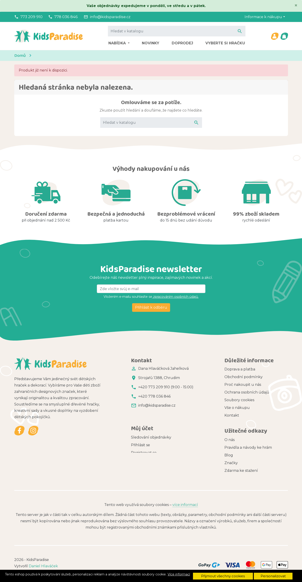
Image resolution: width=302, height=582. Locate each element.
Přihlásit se (140, 434)
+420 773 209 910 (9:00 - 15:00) (165, 387)
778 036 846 (66, 16)
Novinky (150, 43)
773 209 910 (31, 16)
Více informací (179, 574)
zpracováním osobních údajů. (175, 297)
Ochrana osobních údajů (246, 392)
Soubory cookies (239, 400)
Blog (228, 453)
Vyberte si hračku (225, 43)
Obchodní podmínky (243, 377)
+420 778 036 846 (154, 396)
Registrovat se (144, 442)
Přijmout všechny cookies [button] (223, 576)
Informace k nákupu (263, 17)
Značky (231, 460)
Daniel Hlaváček (43, 564)
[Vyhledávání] (176, 31)
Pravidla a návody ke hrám (248, 445)
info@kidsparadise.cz (110, 16)
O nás (229, 437)
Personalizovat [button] (273, 576)
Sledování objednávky (151, 427)
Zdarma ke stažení (241, 468)
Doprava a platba (239, 369)
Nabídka (117, 43)
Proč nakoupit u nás (242, 384)
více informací (185, 503)
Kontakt (231, 415)
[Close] (296, 5)
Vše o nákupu (237, 407)
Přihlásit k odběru (151, 307)
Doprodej (182, 43)
